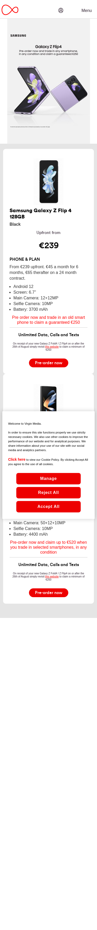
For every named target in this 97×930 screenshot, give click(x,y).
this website (52, 346)
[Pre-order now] (48, 363)
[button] (76, 6)
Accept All (49, 506)
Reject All (48, 492)
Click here (16, 459)
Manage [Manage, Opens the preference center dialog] (48, 478)
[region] (48, 465)
